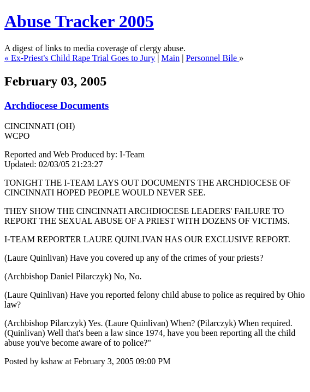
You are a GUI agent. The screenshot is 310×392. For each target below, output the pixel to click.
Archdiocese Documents (56, 105)
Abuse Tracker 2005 (79, 21)
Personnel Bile (212, 58)
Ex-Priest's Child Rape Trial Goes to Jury (83, 58)
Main (170, 58)
